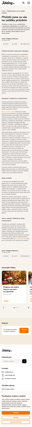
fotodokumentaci (21, 238)
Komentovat (25, 44)
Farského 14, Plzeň (9, 379)
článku (26, 56)
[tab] (15, 307)
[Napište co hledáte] (14, 361)
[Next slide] (28, 307)
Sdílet (5, 44)
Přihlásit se (24, 330)
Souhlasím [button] (16, 412)
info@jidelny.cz (8, 372)
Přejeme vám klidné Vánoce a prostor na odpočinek (11, 289)
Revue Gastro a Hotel (8, 112)
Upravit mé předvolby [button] (16, 422)
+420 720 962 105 (8, 375)
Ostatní (6, 301)
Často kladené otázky (8, 389)
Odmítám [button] (15, 417)
